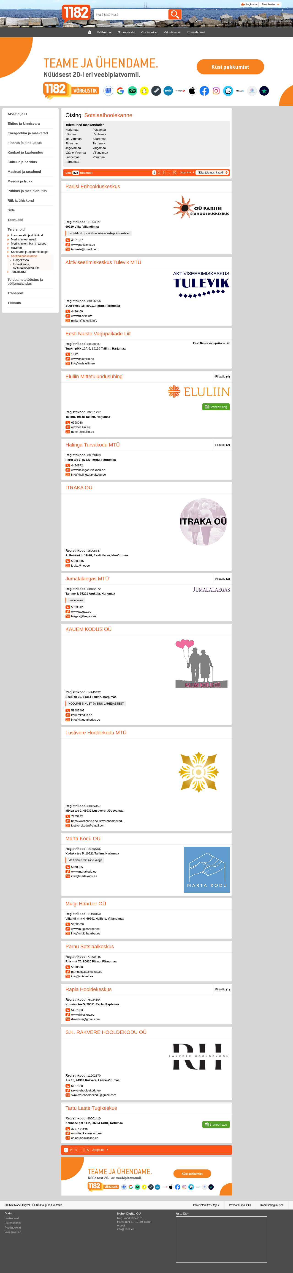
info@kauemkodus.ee (85, 719)
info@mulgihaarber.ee (85, 933)
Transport (15, 293)
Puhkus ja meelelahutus (27, 191)
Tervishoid (16, 229)
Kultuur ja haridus (22, 162)
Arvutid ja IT (17, 114)
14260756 (94, 849)
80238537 (94, 344)
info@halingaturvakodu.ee (88, 474)
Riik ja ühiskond (21, 200)
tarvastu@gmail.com (84, 249)
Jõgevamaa (73, 148)
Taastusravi (18, 271)
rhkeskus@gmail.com (85, 1019)
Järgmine (185, 172)
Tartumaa (99, 143)
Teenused (15, 220)
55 (174, 172)
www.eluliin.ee (80, 427)
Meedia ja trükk (20, 181)
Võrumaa (99, 157)
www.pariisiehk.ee (83, 244)
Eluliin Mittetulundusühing (94, 376)
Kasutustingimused (272, 1205)
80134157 (94, 806)
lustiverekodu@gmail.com (88, 825)
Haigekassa (21, 260)
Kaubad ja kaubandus (25, 152)
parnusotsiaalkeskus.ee (86, 971)
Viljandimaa (100, 152)
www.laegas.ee (81, 611)
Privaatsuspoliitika (240, 1205)
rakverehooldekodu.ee (86, 1090)
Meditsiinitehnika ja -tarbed (28, 243)
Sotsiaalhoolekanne (24, 256)
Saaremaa (99, 139)
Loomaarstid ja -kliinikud (27, 235)
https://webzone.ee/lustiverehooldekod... (97, 821)
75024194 (94, 999)
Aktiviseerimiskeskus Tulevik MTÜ (103, 262)
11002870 (94, 1075)
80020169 (94, 455)
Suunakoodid (13, 1223)
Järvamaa (72, 143)
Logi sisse (251, 4)
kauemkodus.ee (81, 715)
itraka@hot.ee (80, 565)
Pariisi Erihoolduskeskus (92, 186)
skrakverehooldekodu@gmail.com (93, 1095)
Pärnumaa (72, 161)
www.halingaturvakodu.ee (88, 470)
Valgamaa (99, 148)
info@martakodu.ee (84, 876)
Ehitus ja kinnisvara (24, 123)
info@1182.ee (125, 1229)
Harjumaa (71, 129)
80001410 (94, 1118)
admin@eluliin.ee (82, 431)
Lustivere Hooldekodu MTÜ (96, 733)
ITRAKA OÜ (78, 487)
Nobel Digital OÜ (24, 1205)
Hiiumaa (70, 134)
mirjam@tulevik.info (84, 320)
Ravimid (16, 247)
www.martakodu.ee (84, 871)
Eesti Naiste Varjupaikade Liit (98, 333)
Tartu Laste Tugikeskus (91, 1108)
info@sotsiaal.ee (82, 976)
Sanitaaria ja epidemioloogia (29, 251)
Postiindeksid (13, 1227)
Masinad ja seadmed (24, 172)
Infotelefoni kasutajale (206, 1205)
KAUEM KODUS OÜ (88, 629)
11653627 (94, 222)
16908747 (94, 550)
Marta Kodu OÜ (82, 838)
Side (11, 210)
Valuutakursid (13, 1232)
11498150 (94, 914)
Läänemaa (72, 157)
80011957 (94, 412)
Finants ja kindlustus (25, 143)
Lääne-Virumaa (75, 152)
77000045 (94, 957)
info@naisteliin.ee (83, 363)
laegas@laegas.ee (83, 616)
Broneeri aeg (218, 407)
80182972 (94, 589)
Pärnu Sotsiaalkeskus (89, 946)
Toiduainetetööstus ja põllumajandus (25, 281)
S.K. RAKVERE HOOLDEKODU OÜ (106, 1032)
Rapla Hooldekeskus (88, 989)
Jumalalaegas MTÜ (87, 578)
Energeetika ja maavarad (28, 133)
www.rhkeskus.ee (82, 1014)
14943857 (94, 692)
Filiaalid (222, 376)
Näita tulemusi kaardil (211, 172)
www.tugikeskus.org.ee (86, 1133)
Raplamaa (99, 134)
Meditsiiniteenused (23, 239)
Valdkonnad (12, 1218)
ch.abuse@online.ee (84, 1138)
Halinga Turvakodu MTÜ (92, 445)
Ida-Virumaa (73, 139)
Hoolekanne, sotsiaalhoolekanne (26, 265)
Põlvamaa (99, 129)
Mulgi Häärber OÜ (85, 904)
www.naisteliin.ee (82, 359)
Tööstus (14, 303)
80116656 (94, 301)
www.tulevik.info (81, 316)
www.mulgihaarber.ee (85, 929)
